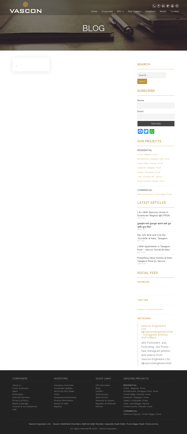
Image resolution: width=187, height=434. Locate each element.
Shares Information (63, 400)
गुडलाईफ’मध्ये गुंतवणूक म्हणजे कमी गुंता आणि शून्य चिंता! (154, 225)
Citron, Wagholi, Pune (147, 155)
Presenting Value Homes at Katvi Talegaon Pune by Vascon (154, 259)
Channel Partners (21, 397)
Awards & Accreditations (24, 406)
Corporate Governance (65, 397)
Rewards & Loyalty (105, 400)
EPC (120, 11)
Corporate (107, 11)
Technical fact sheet (64, 391)
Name (140, 100)
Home (94, 11)
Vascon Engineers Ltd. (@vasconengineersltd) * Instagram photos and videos (157, 331)
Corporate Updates (63, 388)
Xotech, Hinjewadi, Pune (148, 172)
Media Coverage (20, 403)
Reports (58, 406)
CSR (14, 409)
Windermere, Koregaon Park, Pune (153, 159)
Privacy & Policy (20, 400)
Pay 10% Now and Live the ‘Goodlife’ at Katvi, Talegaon (152, 236)
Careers (99, 391)
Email (140, 111)
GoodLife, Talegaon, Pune (149, 168)
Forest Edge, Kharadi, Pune (150, 163)
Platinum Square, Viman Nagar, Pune (154, 194)
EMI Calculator (103, 385)
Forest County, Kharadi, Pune (151, 181)
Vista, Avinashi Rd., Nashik (149, 177)
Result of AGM (61, 403)
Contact (175, 11)
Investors (150, 11)
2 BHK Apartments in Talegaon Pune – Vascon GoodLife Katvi (153, 248)
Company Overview (64, 385)
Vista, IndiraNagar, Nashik (136, 403)
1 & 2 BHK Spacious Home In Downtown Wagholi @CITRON (153, 214)
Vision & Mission (20, 388)
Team (15, 391)
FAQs (56, 394)
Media (163, 11)
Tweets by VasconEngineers (150, 309)
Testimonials (102, 394)
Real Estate (134, 11)
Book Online (102, 397)
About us (16, 385)
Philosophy (18, 394)
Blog (98, 388)
